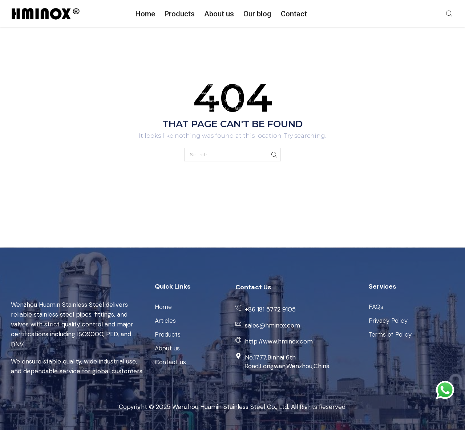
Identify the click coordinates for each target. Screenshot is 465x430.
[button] (449, 13)
